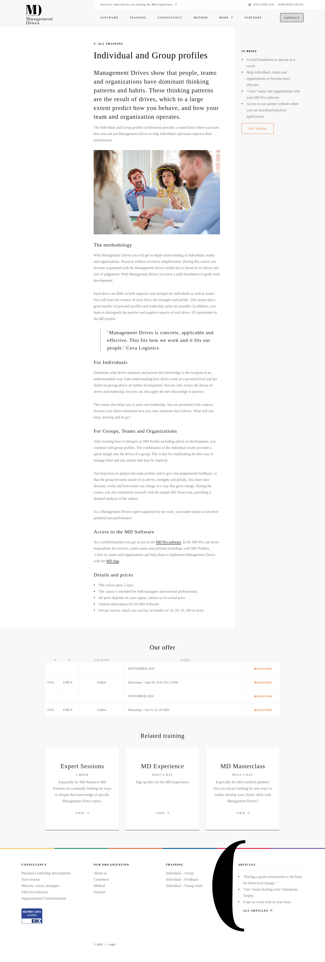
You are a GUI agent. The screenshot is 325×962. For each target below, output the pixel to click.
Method (99, 886)
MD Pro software (168, 542)
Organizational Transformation (43, 898)
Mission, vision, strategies (40, 886)
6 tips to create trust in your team (267, 902)
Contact (292, 18)
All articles (257, 911)
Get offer (257, 128)
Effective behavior (34, 892)
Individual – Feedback (182, 879)
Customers (101, 879)
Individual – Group (180, 873)
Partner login (291, 4)
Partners (99, 892)
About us (100, 873)
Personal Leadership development (45, 873)
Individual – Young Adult (184, 886)
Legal (111, 944)
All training (108, 44)
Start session (30, 879)
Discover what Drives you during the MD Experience (138, 4)
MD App (112, 561)
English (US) (263, 4)
